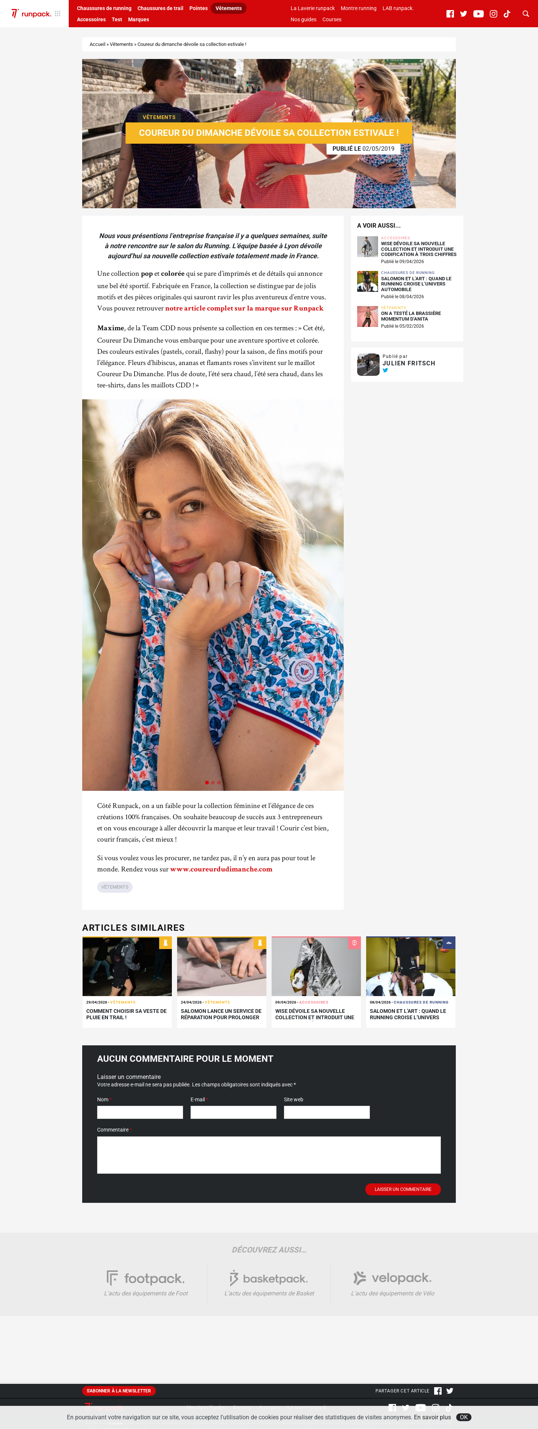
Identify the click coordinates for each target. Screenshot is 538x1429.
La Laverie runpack (313, 8)
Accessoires (91, 19)
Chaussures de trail (160, 8)
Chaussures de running (104, 8)
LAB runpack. (398, 8)
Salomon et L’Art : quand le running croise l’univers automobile (416, 284)
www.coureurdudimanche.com (221, 870)
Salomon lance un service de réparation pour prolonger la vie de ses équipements (221, 1017)
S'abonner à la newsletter (119, 1391)
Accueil (97, 44)
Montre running (359, 8)
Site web (293, 1099)
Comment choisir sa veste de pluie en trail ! (126, 1014)
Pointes (198, 8)
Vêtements (229, 8)
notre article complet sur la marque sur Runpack (244, 309)
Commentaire (114, 1130)
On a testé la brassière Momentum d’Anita (411, 316)
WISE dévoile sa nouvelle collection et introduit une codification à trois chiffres (419, 249)
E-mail (199, 1099)
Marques (138, 19)
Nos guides (303, 19)
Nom (104, 1099)
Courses (331, 19)
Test (117, 19)
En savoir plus (432, 1417)
